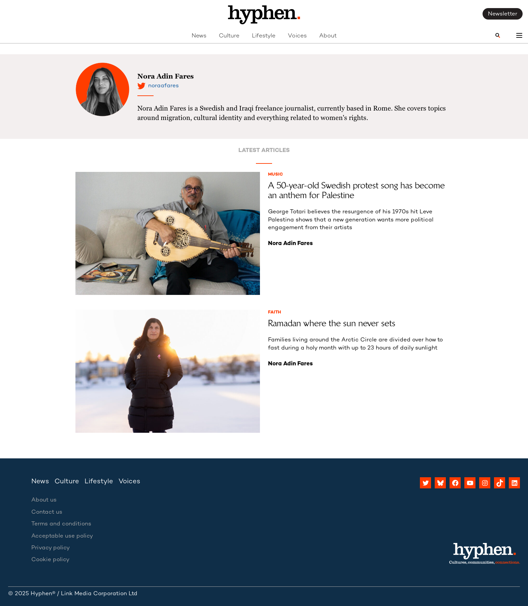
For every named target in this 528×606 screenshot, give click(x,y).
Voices (297, 36)
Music (275, 174)
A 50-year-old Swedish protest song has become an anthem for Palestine (356, 191)
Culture (229, 36)
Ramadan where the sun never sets (331, 323)
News (199, 36)
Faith (274, 312)
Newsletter (502, 14)
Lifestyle (263, 36)
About (328, 36)
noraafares (163, 86)
